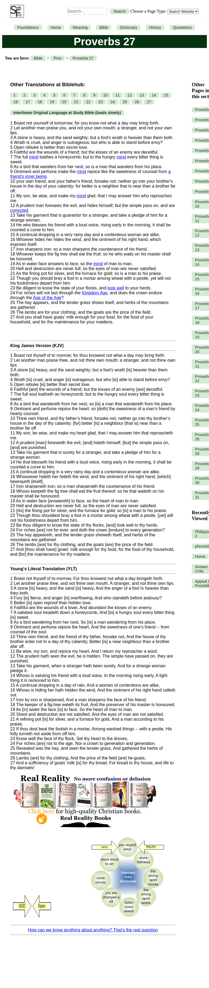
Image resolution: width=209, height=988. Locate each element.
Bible (103, 27)
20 (64, 102)
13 (142, 95)
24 (112, 102)
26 (137, 102)
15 (166, 95)
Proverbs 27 (83, 58)
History (155, 27)
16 (15, 102)
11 (117, 95)
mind (34, 157)
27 (149, 102)
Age (94, 293)
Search (119, 11)
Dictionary (128, 27)
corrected (19, 210)
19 (52, 102)
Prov (58, 58)
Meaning (80, 27)
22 (88, 102)
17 (28, 102)
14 (154, 95)
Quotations (182, 27)
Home (56, 27)
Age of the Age (47, 297)
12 (129, 95)
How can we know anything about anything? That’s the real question (93, 930)
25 (125, 102)
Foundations (28, 27)
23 (100, 102)
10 (105, 95)
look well (115, 288)
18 (40, 102)
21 (76, 102)
